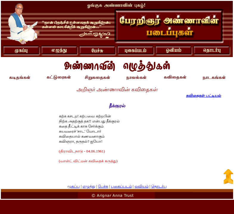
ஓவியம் (142, 186)
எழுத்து (88, 186)
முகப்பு (73, 186)
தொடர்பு (159, 186)
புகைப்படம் (121, 186)
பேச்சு (103, 186)
